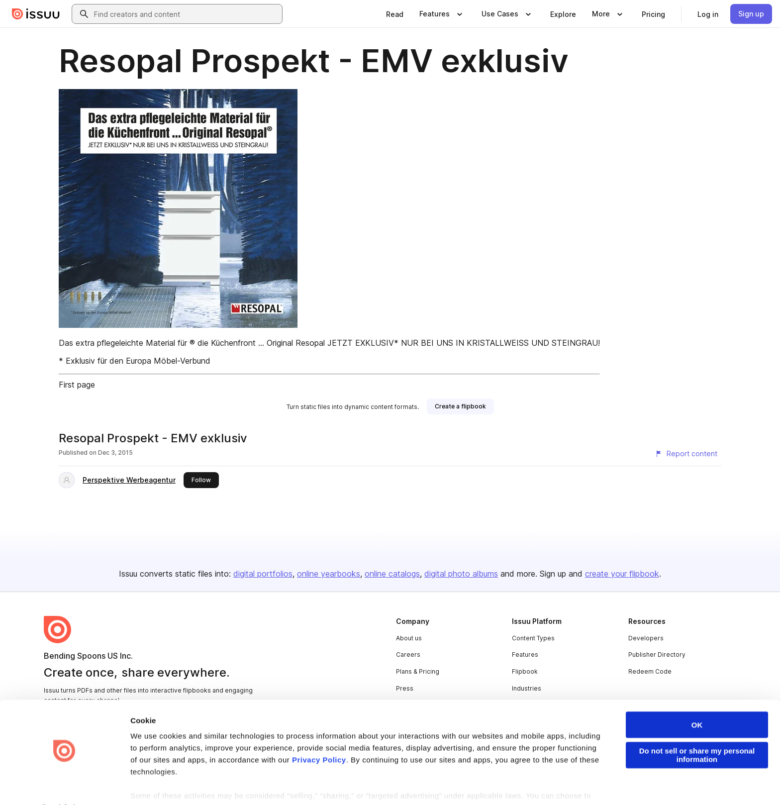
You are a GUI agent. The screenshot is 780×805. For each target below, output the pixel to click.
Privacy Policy (319, 733)
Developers (646, 638)
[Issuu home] (36, 13)
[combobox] (186, 13)
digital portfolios (262, 574)
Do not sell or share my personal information (697, 728)
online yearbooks (328, 574)
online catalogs (392, 574)
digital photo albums (461, 574)
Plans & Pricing (417, 671)
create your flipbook (622, 574)
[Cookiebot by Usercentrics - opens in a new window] (64, 785)
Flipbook (525, 671)
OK (697, 698)
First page (77, 385)
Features (525, 654)
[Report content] (686, 454)
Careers (408, 654)
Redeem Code (650, 671)
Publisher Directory (656, 654)
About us (409, 638)
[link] (394, 14)
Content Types (533, 638)
